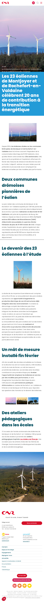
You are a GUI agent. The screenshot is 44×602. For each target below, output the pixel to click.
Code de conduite (32, 593)
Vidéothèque (6, 570)
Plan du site (10, 591)
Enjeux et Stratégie (8, 550)
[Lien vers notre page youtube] (29, 586)
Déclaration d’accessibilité (14, 594)
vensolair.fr (26, 541)
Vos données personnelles (30, 591)
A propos (4, 547)
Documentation (6, 564)
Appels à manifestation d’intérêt (11, 561)
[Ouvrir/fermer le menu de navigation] (41, 3)
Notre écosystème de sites (22, 580)
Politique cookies (12, 593)
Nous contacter (32, 523)
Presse (4, 567)
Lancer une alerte (21, 593)
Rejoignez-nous (7, 555)
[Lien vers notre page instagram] (19, 586)
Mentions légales (18, 591)
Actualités (5, 558)
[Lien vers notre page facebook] (24, 586)
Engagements (6, 552)
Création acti (25, 594)
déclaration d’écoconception (32, 597)
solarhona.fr (5, 541)
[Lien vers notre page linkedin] (15, 586)
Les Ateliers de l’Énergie (29, 439)
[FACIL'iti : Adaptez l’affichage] (33, 2)
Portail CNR (22, 575)
